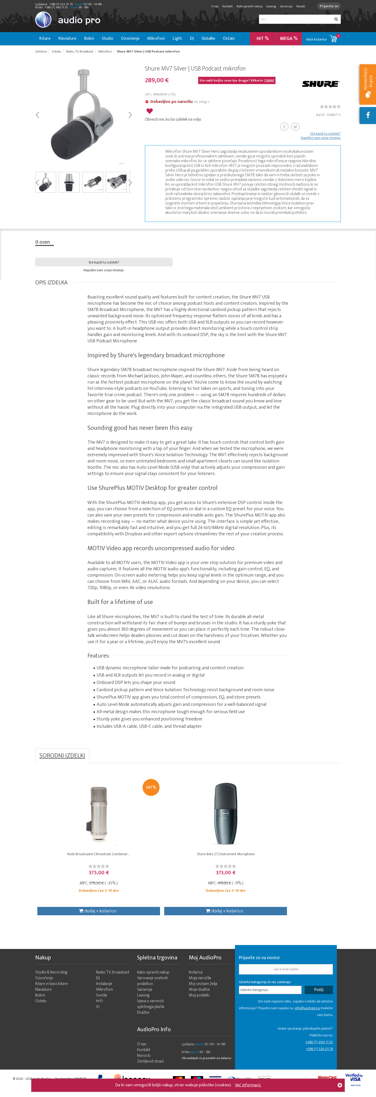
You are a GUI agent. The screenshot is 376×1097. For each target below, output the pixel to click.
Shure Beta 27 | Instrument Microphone (150, 858)
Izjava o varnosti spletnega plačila (150, 1010)
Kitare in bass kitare (51, 990)
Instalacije (104, 990)
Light (177, 38)
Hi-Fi (99, 1007)
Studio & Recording (51, 978)
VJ (97, 1013)
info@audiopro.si (307, 1015)
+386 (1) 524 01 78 (319, 1055)
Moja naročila (200, 984)
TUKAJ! (269, 81)
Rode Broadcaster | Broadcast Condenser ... (73, 858)
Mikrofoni (156, 38)
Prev (37, 115)
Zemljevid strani (150, 1067)
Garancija (284, 6)
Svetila (101, 1001)
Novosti (298, 6)
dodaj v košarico (72, 915)
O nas (212, 6)
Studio (107, 38)
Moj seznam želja (203, 990)
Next (130, 115)
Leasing (269, 6)
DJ (192, 38)
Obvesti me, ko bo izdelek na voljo (173, 118)
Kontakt (225, 6)
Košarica (196, 978)
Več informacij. (248, 1085)
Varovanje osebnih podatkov (152, 987)
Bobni (89, 38)
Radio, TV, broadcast (112, 978)
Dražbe (143, 1019)
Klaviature (67, 38)
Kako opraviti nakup (247, 6)
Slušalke (208, 38)
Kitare (44, 38)
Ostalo (229, 38)
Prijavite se (328, 6)
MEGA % (289, 39)
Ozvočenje (130, 38)
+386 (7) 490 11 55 (319, 1049)
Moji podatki (199, 1001)
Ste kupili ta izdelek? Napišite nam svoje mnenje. (321, 136)
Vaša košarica (323, 37)
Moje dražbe (199, 996)
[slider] (330, 107)
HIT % (263, 39)
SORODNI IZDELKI (62, 756)
